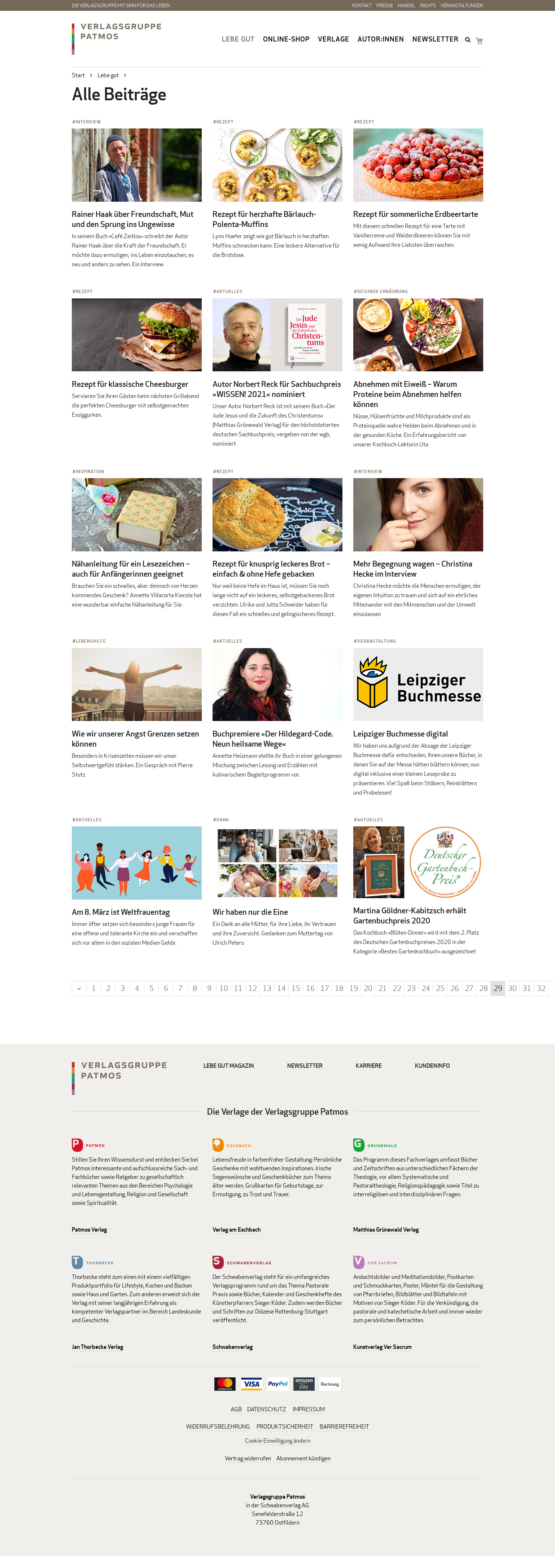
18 (339, 988)
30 (512, 988)
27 (469, 988)
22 (397, 988)
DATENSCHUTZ (266, 1409)
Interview (88, 122)
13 (267, 988)
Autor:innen (381, 39)
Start (78, 75)
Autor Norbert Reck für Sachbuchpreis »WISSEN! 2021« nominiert (277, 389)
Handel (406, 5)
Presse (384, 5)
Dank (223, 820)
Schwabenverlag (233, 1347)
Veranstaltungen (462, 5)
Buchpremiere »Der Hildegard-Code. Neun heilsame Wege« (273, 739)
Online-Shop (286, 39)
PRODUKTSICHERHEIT (285, 1426)
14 (281, 988)
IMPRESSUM (309, 1409)
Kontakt (362, 5)
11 (238, 988)
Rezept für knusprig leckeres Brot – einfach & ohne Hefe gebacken (271, 569)
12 (252, 988)
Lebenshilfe (91, 641)
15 (296, 988)
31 (527, 988)
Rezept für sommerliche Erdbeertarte (415, 214)
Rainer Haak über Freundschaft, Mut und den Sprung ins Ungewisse (132, 219)
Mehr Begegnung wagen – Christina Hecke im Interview (412, 569)
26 (454, 988)
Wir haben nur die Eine (250, 912)
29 (498, 988)
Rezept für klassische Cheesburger (130, 384)
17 (324, 988)
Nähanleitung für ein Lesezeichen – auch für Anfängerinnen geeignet (131, 569)
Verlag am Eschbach (237, 1229)
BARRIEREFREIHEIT (344, 1426)
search (468, 39)
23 (411, 988)
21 (382, 988)
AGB (236, 1409)
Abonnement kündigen (303, 1458)
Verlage (333, 39)
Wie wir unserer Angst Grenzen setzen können (135, 739)
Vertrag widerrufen (248, 1458)
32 (541, 988)
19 (353, 988)
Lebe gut (238, 39)
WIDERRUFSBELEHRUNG (218, 1426)
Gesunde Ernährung (382, 291)
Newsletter (435, 39)
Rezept (225, 122)
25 (440, 988)
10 (223, 988)
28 (483, 988)
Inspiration (90, 471)
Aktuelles (229, 291)
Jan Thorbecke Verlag (97, 1347)
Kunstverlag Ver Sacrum (382, 1347)
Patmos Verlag (89, 1229)
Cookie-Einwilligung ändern (277, 1440)
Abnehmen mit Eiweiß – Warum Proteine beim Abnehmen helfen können (407, 394)
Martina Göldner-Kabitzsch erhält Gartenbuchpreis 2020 (409, 915)
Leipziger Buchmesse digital (400, 734)
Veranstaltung (376, 641)
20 (368, 988)
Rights (428, 5)
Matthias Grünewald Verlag (386, 1229)
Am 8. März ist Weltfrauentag (121, 912)
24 (425, 988)
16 (310, 988)
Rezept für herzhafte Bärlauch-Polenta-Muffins (264, 219)
